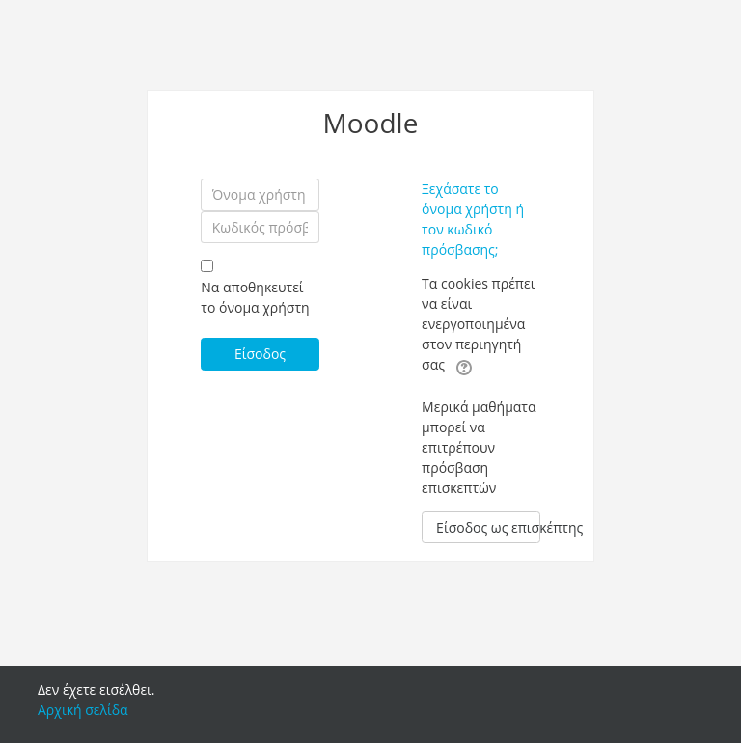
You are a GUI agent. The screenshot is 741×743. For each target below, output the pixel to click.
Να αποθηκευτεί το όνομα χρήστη (255, 297)
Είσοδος (260, 353)
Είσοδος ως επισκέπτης (488, 527)
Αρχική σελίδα (83, 710)
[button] (464, 365)
